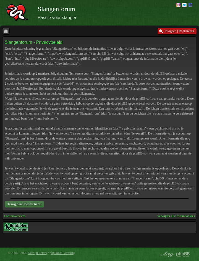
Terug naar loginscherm (24, 204)
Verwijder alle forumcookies (176, 216)
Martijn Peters (37, 253)
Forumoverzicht (14, 216)
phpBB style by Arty (166, 254)
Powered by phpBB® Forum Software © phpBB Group (183, 254)
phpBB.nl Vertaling (62, 253)
